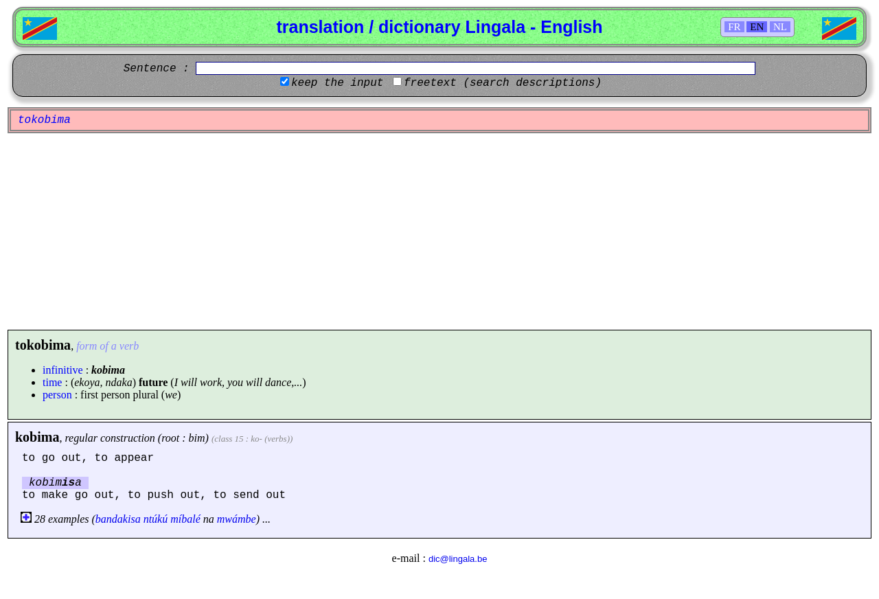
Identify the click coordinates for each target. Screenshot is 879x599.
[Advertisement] (439, 231)
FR (734, 26)
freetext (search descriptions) (503, 83)
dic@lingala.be (458, 559)
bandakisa (118, 519)
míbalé (185, 519)
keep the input (337, 83)
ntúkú (156, 519)
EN (757, 26)
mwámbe (236, 519)
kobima (37, 436)
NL (780, 26)
